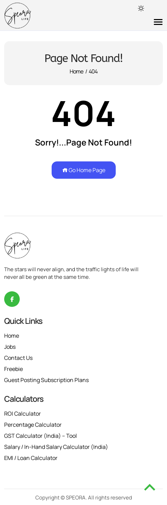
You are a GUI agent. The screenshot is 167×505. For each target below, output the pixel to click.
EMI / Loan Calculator (31, 458)
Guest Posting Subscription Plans (46, 380)
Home (77, 71)
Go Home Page (83, 170)
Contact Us (18, 358)
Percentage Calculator (33, 424)
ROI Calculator (22, 413)
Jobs (10, 347)
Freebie (13, 369)
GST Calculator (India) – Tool (40, 436)
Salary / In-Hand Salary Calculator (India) (56, 447)
